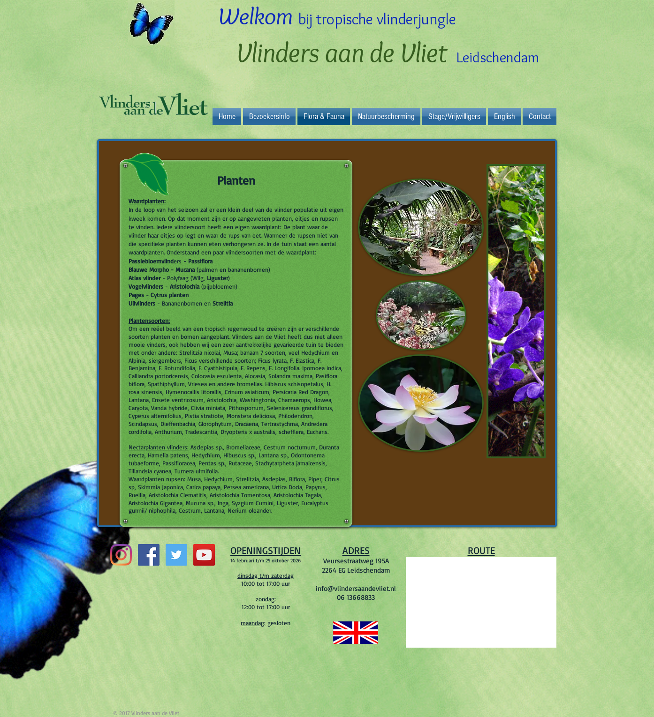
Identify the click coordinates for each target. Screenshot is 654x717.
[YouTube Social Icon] (204, 555)
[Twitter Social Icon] (176, 555)
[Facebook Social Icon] (149, 555)
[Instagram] (121, 555)
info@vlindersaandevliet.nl (356, 588)
